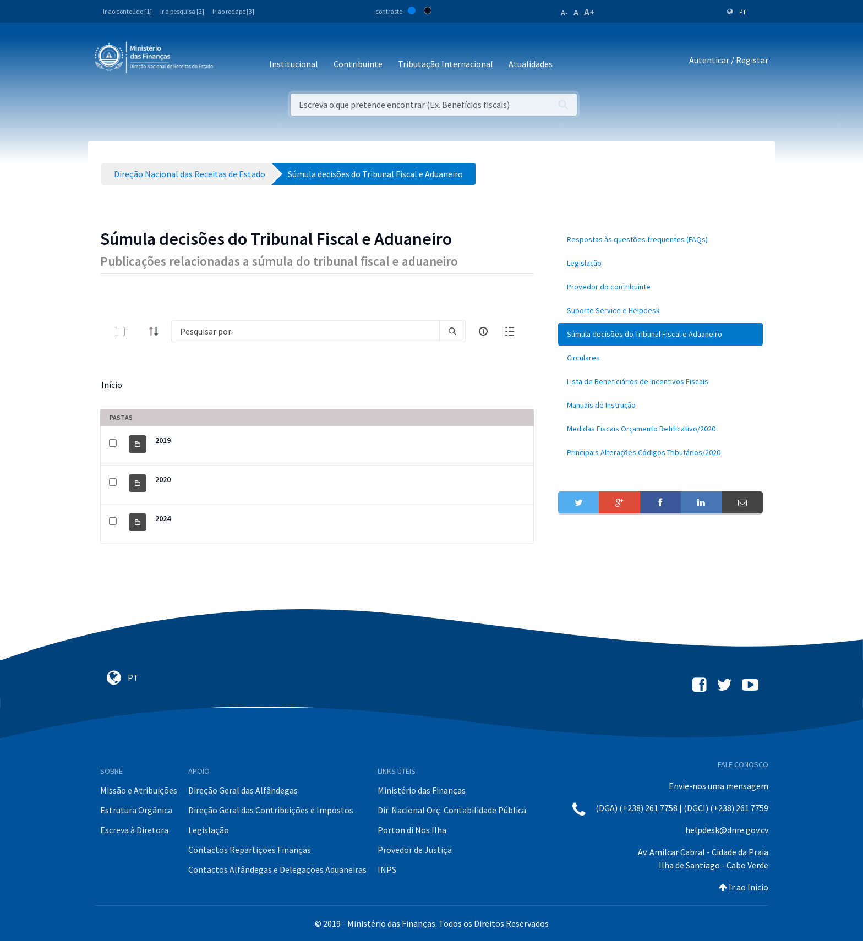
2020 (163, 479)
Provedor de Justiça (415, 849)
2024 (163, 518)
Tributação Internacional (445, 63)
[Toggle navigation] (230, 60)
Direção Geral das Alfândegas (243, 790)
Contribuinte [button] (358, 63)
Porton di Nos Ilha (412, 829)
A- (564, 13)
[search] (452, 331)
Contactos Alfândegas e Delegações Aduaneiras (277, 869)
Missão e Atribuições (138, 790)
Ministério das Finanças (422, 790)
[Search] (305, 331)
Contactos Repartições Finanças (249, 849)
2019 (163, 440)
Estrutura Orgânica (136, 810)
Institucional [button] (293, 63)
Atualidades (531, 63)
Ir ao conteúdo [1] (127, 11)
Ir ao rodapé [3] (233, 11)
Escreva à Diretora (134, 829)
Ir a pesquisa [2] (182, 11)
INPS (387, 869)
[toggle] (138, 332)
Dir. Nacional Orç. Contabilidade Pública (452, 810)
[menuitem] (660, 239)
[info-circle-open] (483, 331)
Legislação (208, 829)
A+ (589, 12)
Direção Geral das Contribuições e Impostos (270, 810)
